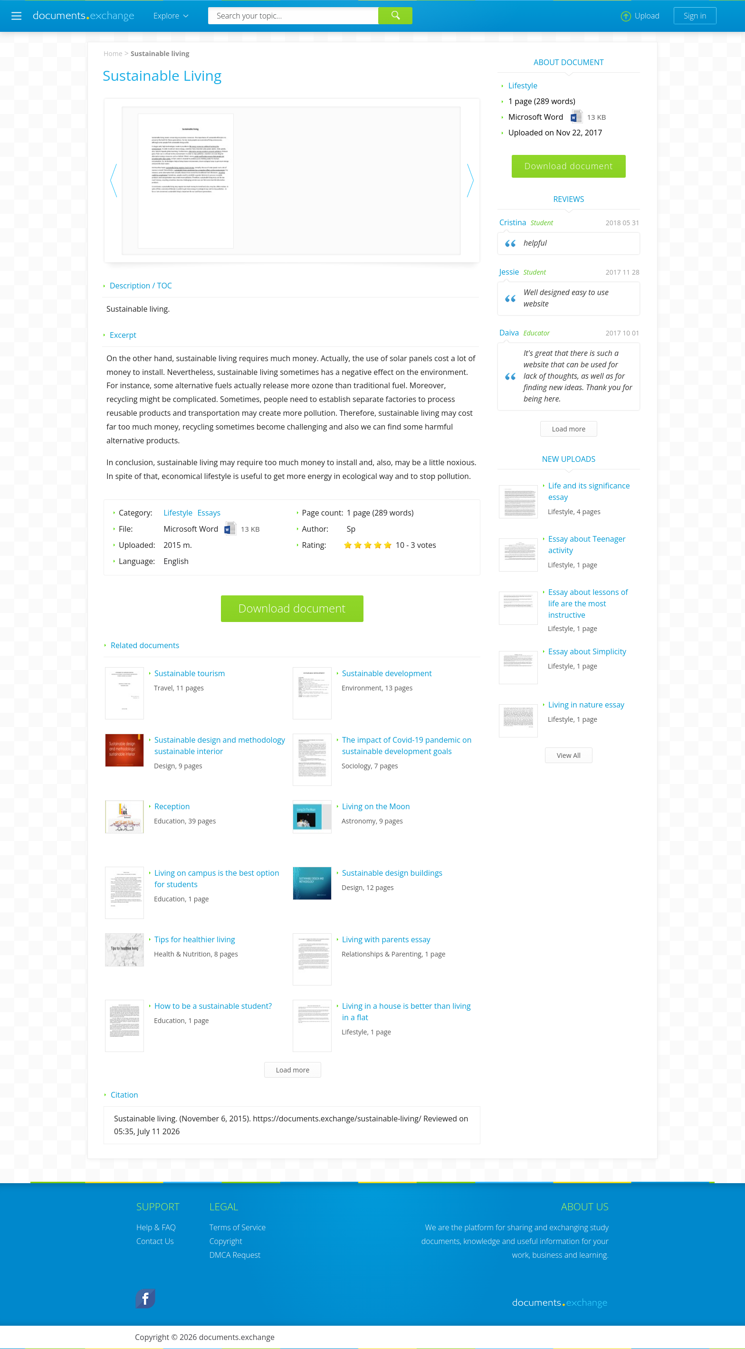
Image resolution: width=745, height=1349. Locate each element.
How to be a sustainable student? (213, 1006)
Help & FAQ (156, 1227)
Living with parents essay (386, 939)
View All (569, 755)
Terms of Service (238, 1227)
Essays (208, 512)
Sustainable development (387, 673)
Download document (292, 608)
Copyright (226, 1241)
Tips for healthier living (194, 939)
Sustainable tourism (189, 673)
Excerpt (123, 335)
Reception (172, 806)
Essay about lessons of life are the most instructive (588, 603)
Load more (293, 1069)
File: (126, 529)
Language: (137, 561)
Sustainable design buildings (392, 873)
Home (113, 53)
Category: (136, 513)
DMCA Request (235, 1255)
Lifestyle (177, 512)
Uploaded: (137, 545)
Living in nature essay (586, 704)
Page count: (323, 513)
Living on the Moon (376, 806)
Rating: (314, 545)
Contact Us (155, 1241)
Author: (315, 529)
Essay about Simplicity (587, 651)
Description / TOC (141, 285)
